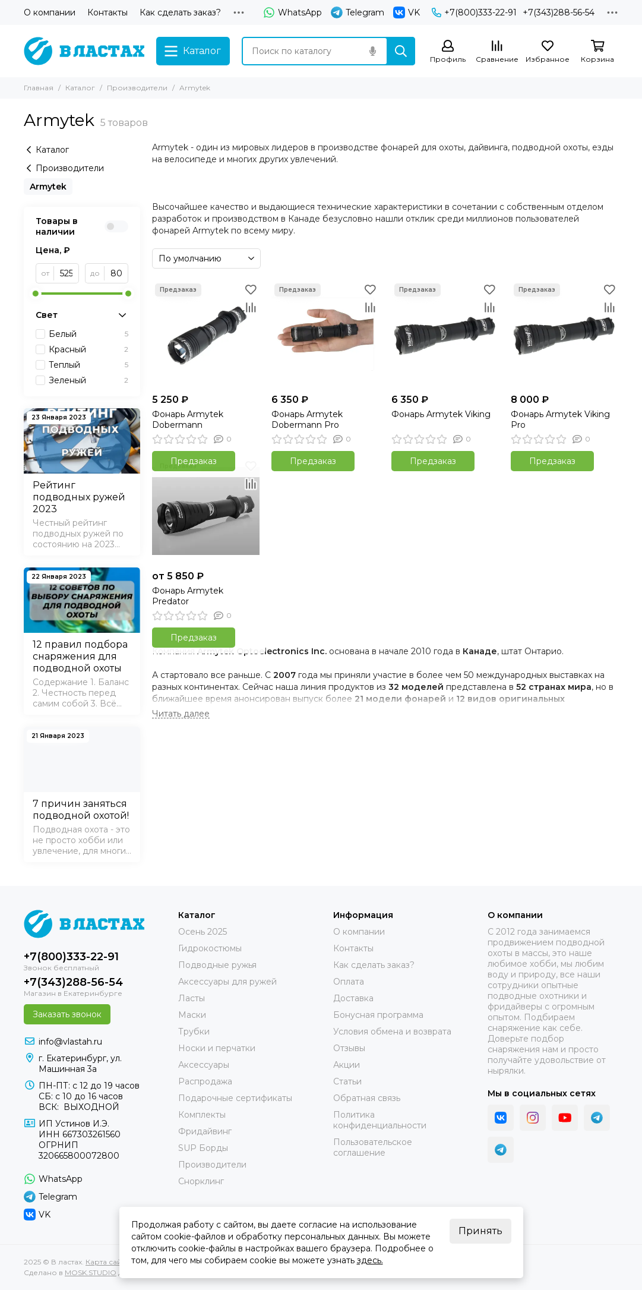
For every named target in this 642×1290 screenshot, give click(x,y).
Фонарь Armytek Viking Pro (560, 419)
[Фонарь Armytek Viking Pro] (564, 334)
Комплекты (202, 1114)
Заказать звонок (67, 1014)
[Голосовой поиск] (372, 51)
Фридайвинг (205, 1131)
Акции (346, 1064)
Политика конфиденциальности (379, 1120)
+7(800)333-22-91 (474, 12)
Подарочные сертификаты (235, 1098)
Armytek (48, 186)
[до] (116, 273)
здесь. (370, 1260)
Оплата (348, 981)
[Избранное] (548, 52)
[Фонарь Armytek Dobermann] (206, 334)
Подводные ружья (217, 965)
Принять (480, 1231)
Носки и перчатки (216, 1048)
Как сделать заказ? (180, 12)
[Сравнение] (497, 52)
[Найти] (401, 51)
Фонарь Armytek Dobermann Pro (307, 419)
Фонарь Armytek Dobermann (187, 419)
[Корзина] (597, 52)
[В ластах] (84, 51)
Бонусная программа (378, 1015)
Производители (137, 87)
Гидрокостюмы (210, 948)
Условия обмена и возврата (392, 1031)
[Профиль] (448, 52)
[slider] (36, 293)
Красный (88, 349)
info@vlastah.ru (70, 1041)
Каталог (80, 87)
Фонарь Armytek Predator (187, 596)
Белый (88, 334)
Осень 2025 (202, 931)
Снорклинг (201, 1181)
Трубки (194, 1031)
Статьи (347, 1081)
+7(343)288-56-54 (558, 12)
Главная (38, 87)
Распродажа (205, 1081)
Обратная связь (366, 1098)
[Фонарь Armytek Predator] (206, 510)
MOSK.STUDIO (90, 1272)
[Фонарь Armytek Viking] (445, 334)
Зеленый (88, 380)
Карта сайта (107, 1261)
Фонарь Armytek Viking (441, 414)
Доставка (353, 998)
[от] (66, 273)
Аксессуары (203, 1064)
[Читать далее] (181, 713)
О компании (49, 12)
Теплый (88, 364)
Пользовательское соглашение (372, 1147)
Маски (192, 1015)
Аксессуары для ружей (227, 981)
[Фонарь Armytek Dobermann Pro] (325, 334)
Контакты (107, 12)
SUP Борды (203, 1148)
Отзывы (349, 1048)
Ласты (191, 998)
